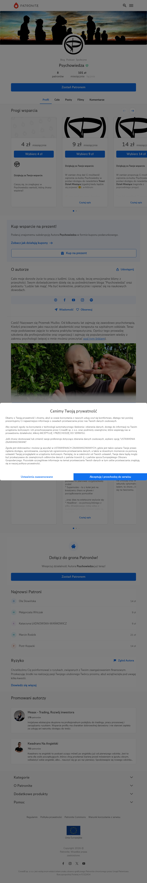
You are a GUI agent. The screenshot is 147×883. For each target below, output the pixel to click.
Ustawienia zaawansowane (37, 477)
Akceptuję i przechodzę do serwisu (110, 477)
